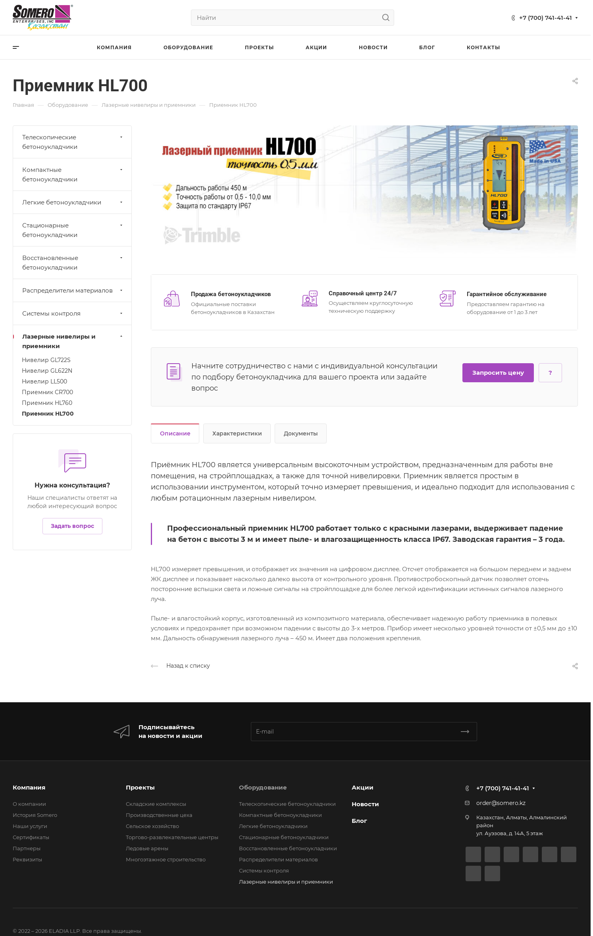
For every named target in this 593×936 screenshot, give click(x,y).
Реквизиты (27, 859)
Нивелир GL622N (47, 370)
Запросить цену (498, 372)
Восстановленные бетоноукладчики (73, 262)
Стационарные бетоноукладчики (73, 230)
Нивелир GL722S (46, 360)
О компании (29, 804)
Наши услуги (30, 826)
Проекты (140, 787)
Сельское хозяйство (152, 826)
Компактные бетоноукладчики (73, 174)
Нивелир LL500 (44, 381)
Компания (29, 787)
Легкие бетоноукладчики (73, 202)
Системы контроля (73, 313)
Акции (363, 787)
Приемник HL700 (48, 413)
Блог (359, 820)
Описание (175, 433)
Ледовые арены (147, 848)
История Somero (35, 815)
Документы (301, 433)
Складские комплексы (156, 804)
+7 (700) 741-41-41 (545, 17)
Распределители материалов (73, 290)
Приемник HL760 (47, 402)
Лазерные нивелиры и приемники (73, 341)
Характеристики (237, 433)
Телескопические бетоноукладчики (73, 141)
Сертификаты (31, 837)
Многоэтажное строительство (166, 859)
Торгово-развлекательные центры (172, 837)
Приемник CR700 (47, 392)
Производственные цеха (159, 815)
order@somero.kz (501, 803)
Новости (365, 804)
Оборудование (263, 787)
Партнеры (26, 848)
